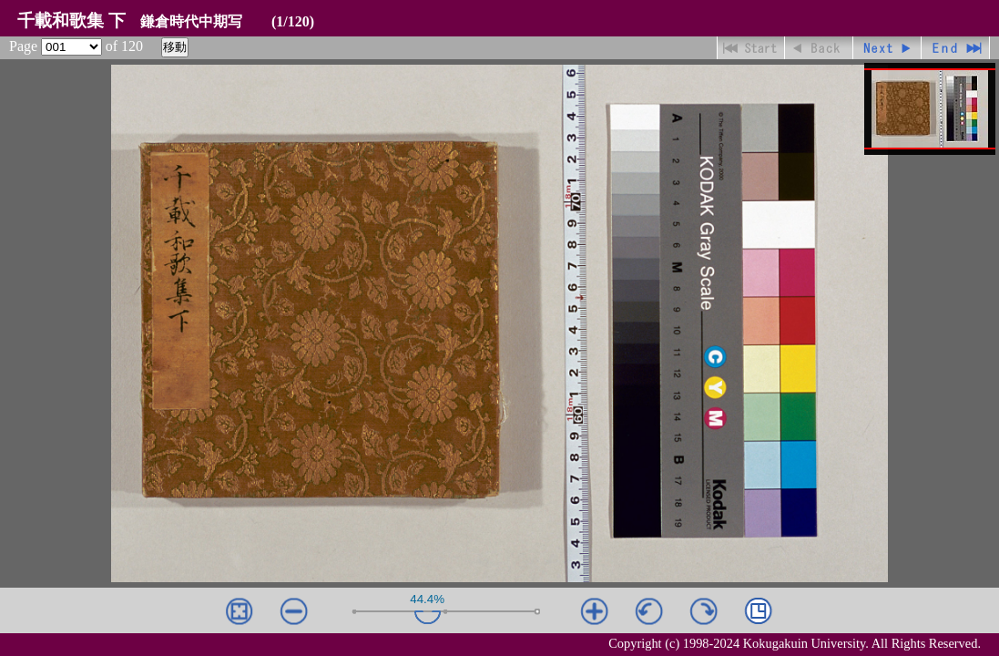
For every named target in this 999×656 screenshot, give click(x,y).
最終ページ (956, 47)
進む (887, 47)
